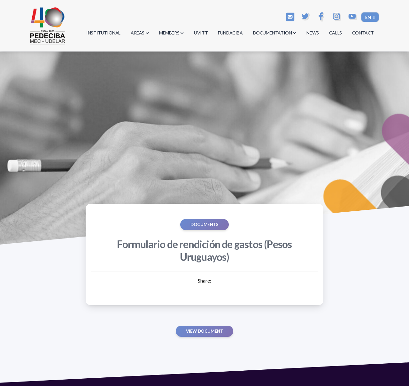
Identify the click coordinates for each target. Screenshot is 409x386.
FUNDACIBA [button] (230, 32)
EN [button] (368, 17)
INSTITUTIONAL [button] (103, 32)
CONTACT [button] (363, 32)
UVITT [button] (201, 32)
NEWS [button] (312, 32)
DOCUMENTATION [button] (275, 32)
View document (204, 331)
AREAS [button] (140, 32)
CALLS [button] (335, 32)
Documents (204, 224)
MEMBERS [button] (171, 32)
